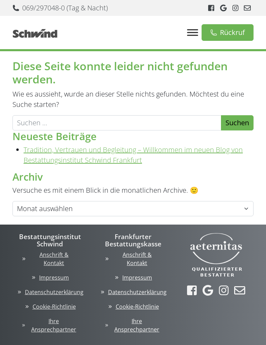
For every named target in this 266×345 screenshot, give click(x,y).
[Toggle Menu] (192, 32)
